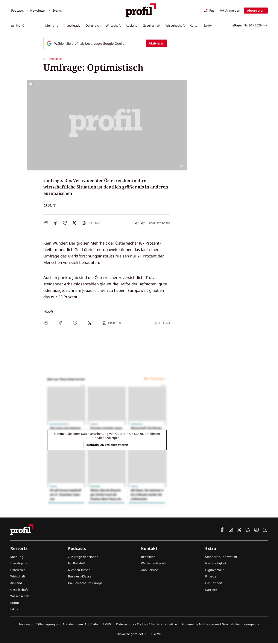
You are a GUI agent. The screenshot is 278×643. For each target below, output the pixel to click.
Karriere (211, 590)
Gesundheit (213, 583)
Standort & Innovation (221, 557)
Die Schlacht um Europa (85, 583)
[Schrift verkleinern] (137, 222)
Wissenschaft (175, 25)
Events (57, 10)
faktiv (208, 25)
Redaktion (148, 557)
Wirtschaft (113, 25)
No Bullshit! (76, 563)
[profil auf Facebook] (222, 529)
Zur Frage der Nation (83, 557)
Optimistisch (52, 58)
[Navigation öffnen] (19, 25)
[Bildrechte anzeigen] (30, 84)
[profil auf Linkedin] (265, 529)
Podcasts (17, 10)
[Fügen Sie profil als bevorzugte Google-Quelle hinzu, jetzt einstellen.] (106, 43)
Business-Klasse (79, 576)
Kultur (194, 25)
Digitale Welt (214, 570)
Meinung (51, 25)
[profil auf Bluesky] (248, 529)
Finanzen (211, 576)
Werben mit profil (154, 563)
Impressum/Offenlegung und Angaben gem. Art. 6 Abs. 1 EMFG (65, 624)
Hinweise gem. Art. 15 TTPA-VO (139, 634)
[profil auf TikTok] (256, 529)
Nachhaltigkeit (215, 563)
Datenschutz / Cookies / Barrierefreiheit (144, 624)
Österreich (93, 25)
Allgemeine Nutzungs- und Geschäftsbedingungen (219, 624)
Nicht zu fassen (79, 570)
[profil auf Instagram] (230, 529)
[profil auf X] (239, 529)
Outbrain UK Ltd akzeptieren (106, 445)
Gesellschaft (151, 25)
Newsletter (38, 10)
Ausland (132, 25)
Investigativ (72, 25)
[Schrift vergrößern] (143, 222)
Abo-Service (149, 570)
